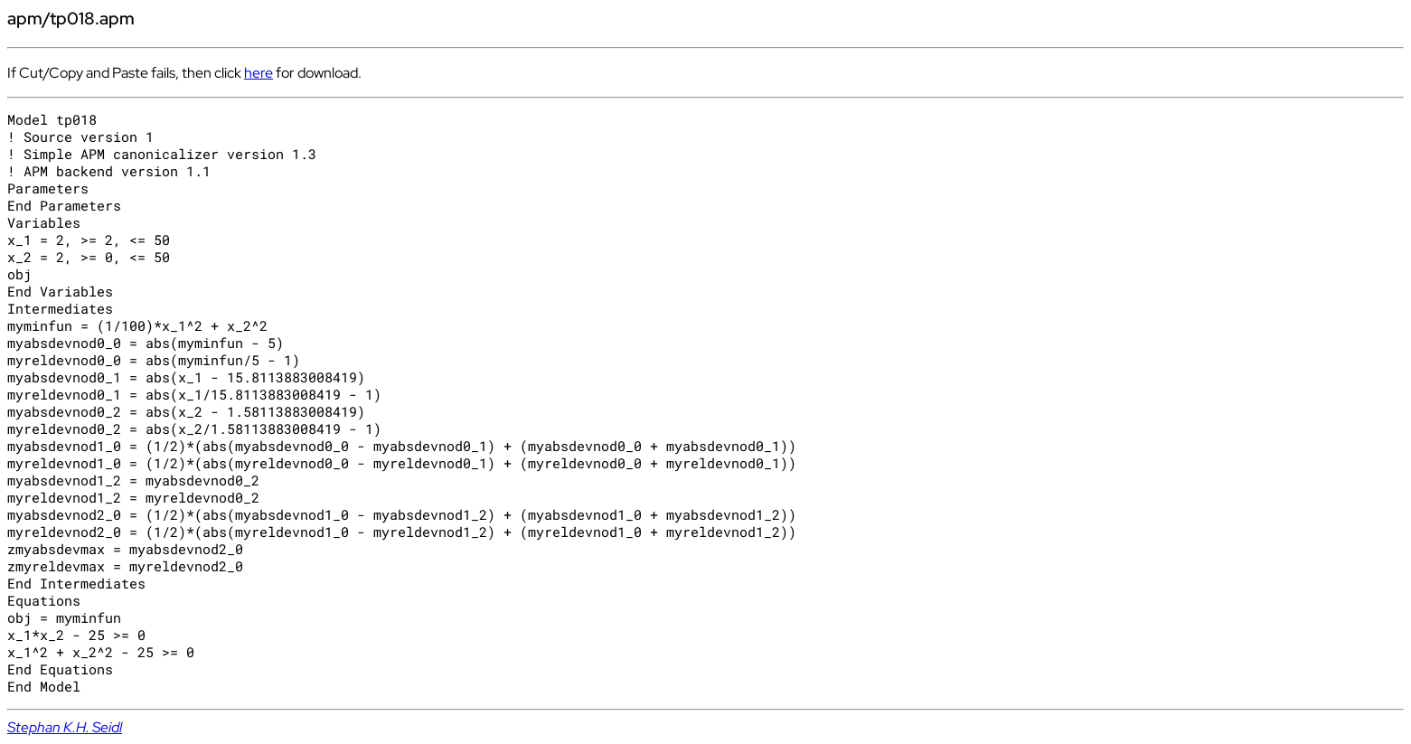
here (258, 72)
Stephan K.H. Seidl (64, 727)
